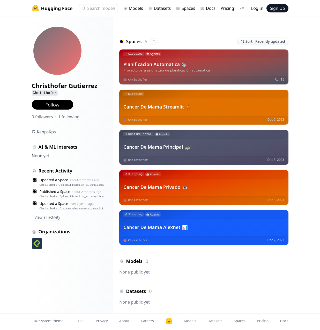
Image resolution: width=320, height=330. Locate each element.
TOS (81, 320)
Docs (207, 8)
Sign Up (277, 8)
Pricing (227, 8)
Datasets (159, 8)
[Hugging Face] (169, 321)
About (124, 320)
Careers (147, 320)
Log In (257, 8)
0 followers (42, 117)
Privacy (102, 320)
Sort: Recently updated (263, 41)
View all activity (47, 217)
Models (133, 8)
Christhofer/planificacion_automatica (72, 184)
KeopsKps (46, 132)
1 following (69, 117)
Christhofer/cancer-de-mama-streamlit (72, 208)
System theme (49, 320)
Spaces (185, 8)
